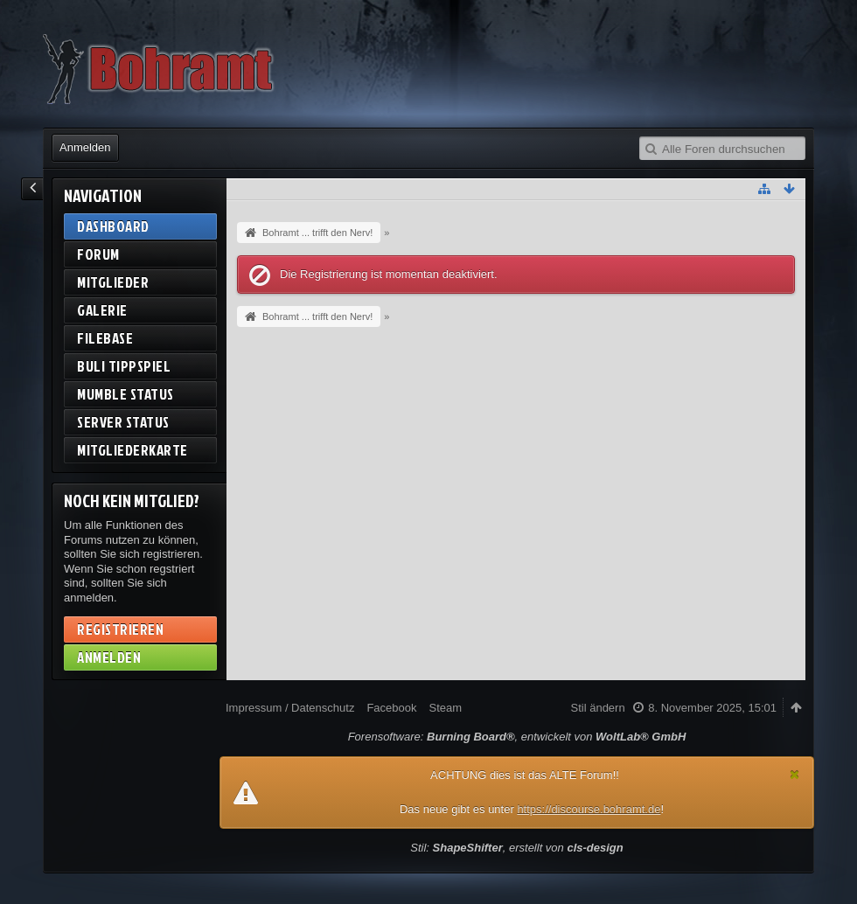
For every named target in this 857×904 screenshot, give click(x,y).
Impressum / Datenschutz (290, 707)
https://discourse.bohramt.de (588, 809)
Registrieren (120, 629)
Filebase (105, 338)
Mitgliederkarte (132, 450)
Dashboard (113, 226)
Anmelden (85, 147)
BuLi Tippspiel (124, 366)
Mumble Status (125, 394)
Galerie (102, 310)
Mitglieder (113, 282)
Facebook (391, 707)
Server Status (123, 422)
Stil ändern (598, 707)
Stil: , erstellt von (516, 847)
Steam (445, 707)
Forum (98, 254)
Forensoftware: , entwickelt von (517, 736)
